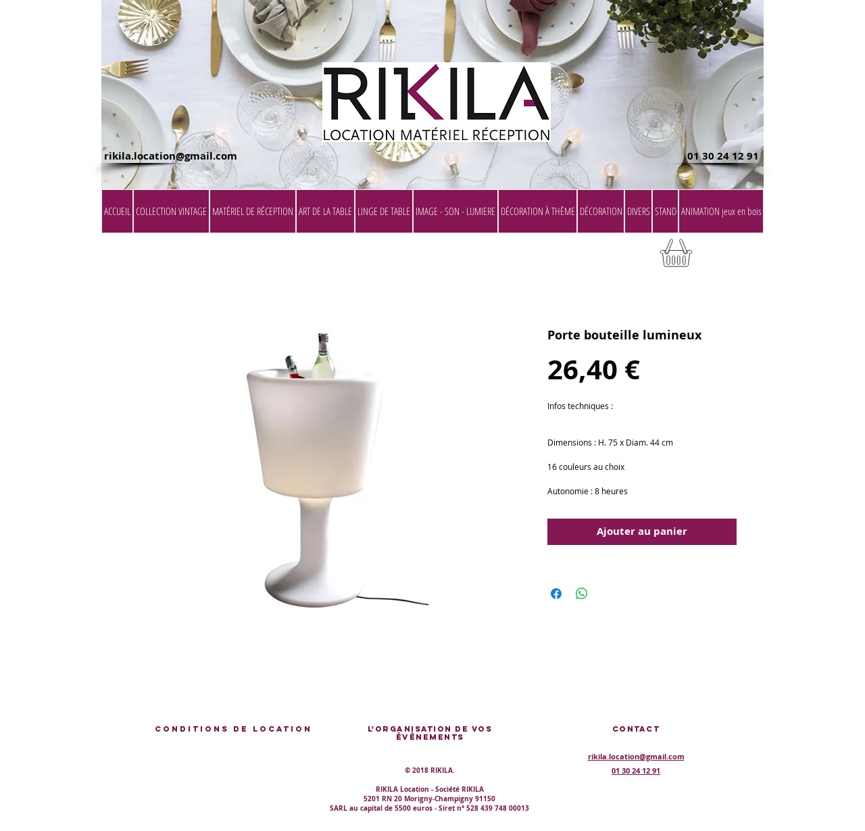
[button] (729, 257)
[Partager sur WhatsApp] (582, 594)
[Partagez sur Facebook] (556, 594)
